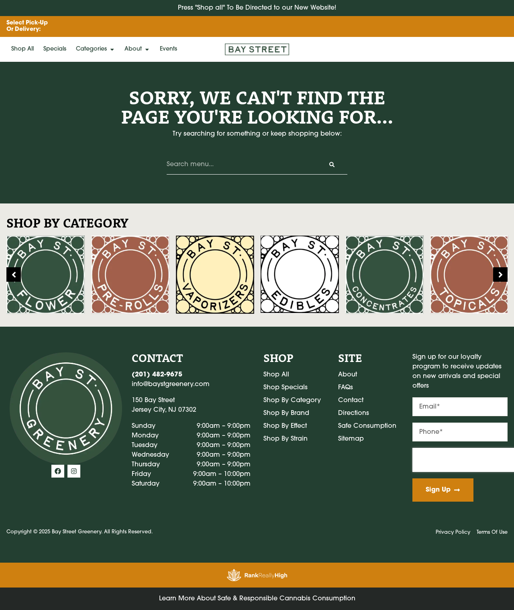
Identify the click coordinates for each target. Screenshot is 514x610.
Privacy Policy (453, 532)
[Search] (331, 164)
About (137, 49)
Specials (54, 49)
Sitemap (351, 439)
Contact (350, 400)
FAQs (345, 387)
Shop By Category (292, 400)
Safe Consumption (367, 426)
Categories (95, 49)
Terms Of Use (492, 532)
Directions (353, 413)
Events (168, 49)
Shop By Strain (285, 439)
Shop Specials (285, 387)
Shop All (22, 49)
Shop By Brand (286, 413)
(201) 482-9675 (157, 375)
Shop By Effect (285, 426)
